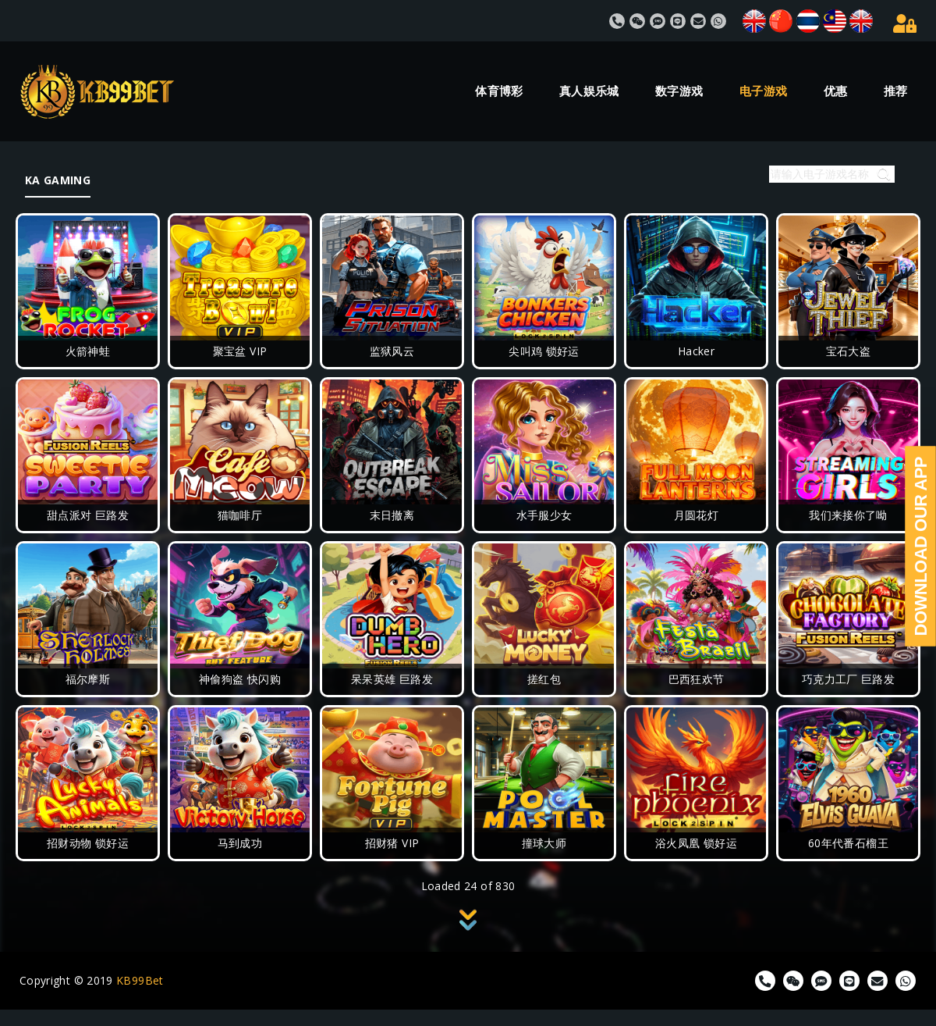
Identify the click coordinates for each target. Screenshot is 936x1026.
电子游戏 (763, 91)
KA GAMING (57, 180)
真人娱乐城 (589, 91)
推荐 (896, 91)
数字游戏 (679, 91)
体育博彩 (499, 91)
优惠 (836, 91)
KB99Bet (140, 980)
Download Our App (921, 546)
